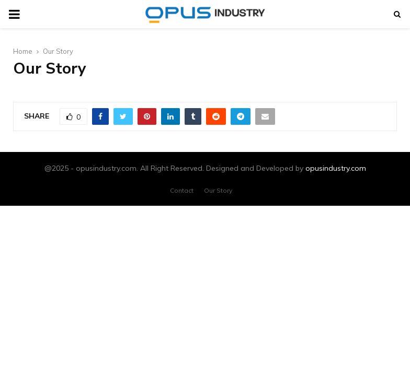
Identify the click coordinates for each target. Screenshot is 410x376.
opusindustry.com (335, 168)
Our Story (218, 190)
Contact (181, 190)
